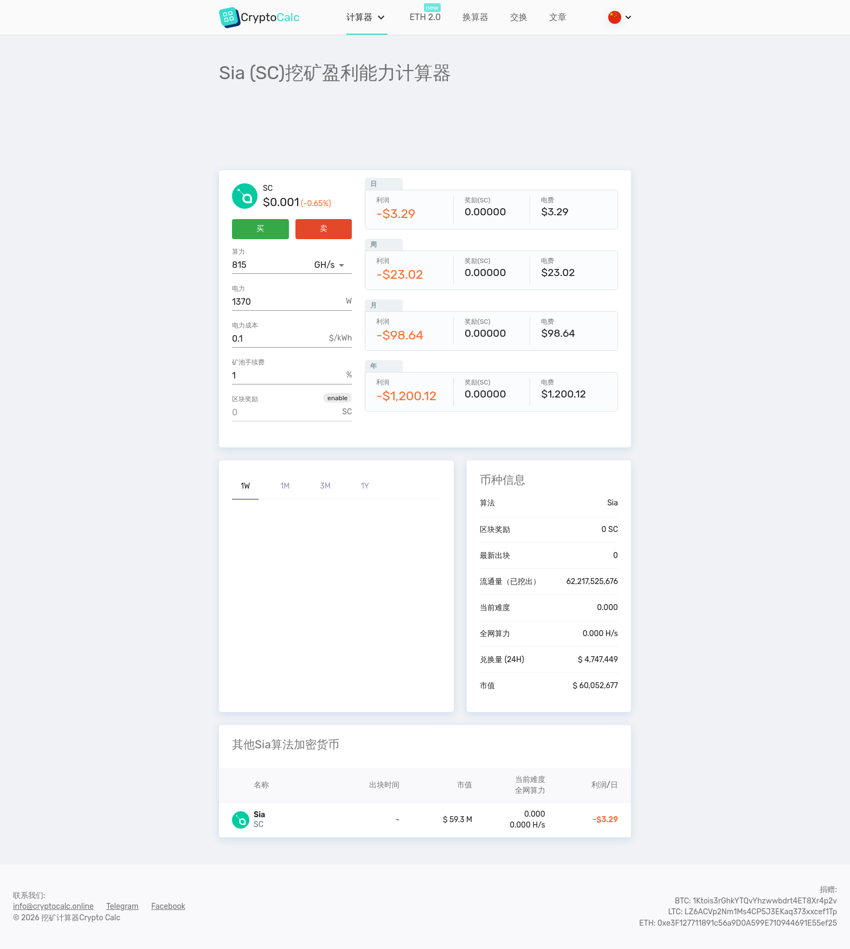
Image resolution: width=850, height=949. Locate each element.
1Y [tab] (365, 486)
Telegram (122, 906)
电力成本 (245, 325)
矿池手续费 (248, 362)
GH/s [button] (324, 265)
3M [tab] (325, 486)
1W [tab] (245, 486)
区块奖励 (245, 399)
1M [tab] (284, 486)
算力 (238, 251)
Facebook (168, 906)
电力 (238, 288)
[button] (337, 397)
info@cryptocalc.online (53, 906)
